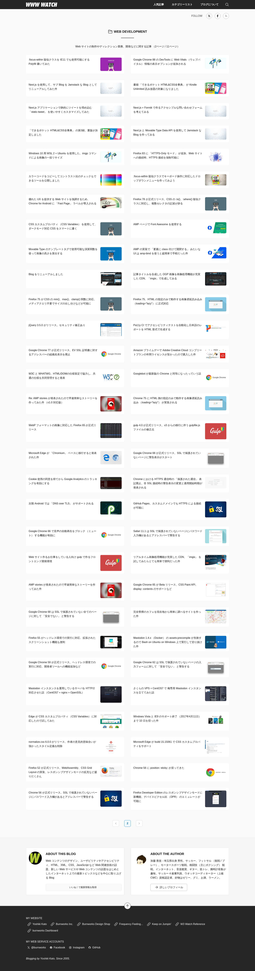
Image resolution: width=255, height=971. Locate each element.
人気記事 (159, 4)
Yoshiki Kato (37, 924)
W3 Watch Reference (190, 924)
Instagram (76, 947)
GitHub (94, 947)
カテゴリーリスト (182, 4)
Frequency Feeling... (128, 924)
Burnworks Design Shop (93, 924)
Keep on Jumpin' (159, 924)
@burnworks (36, 947)
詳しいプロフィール (168, 887)
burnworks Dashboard (42, 931)
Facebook (57, 947)
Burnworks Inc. (62, 924)
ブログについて (209, 4)
